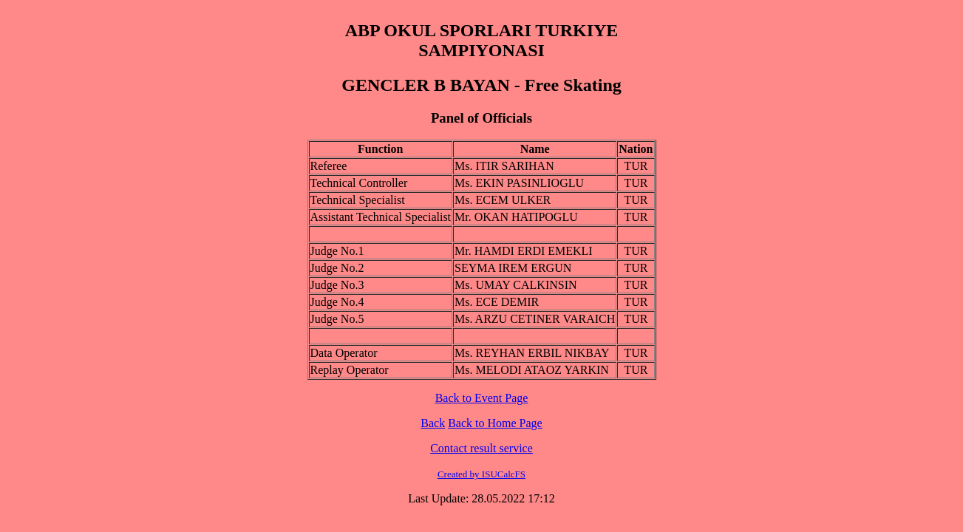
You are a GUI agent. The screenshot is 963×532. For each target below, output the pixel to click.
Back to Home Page (495, 423)
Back (433, 423)
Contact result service (481, 448)
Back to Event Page (481, 398)
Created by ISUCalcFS (481, 474)
